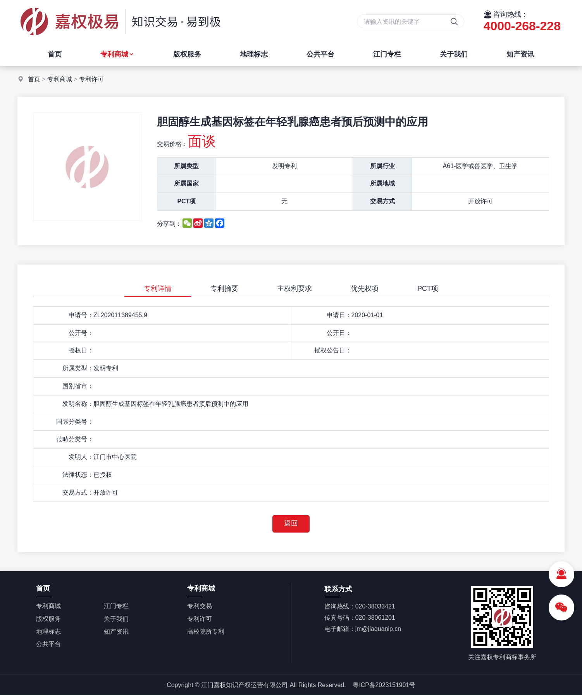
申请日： (339, 315)
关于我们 (454, 54)
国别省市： (77, 386)
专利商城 (117, 54)
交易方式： (77, 492)
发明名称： (77, 403)
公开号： (81, 333)
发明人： (81, 457)
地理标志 (254, 54)
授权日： (81, 350)
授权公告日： (332, 350)
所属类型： (77, 368)
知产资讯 (520, 54)
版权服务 (187, 54)
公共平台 (320, 54)
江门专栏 (387, 54)
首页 (55, 54)
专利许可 (91, 79)
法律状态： (77, 474)
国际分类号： (74, 421)
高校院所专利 (205, 632)
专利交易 (199, 606)
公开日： (339, 333)
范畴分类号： (74, 439)
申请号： (81, 315)
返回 (291, 524)
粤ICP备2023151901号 (384, 685)
